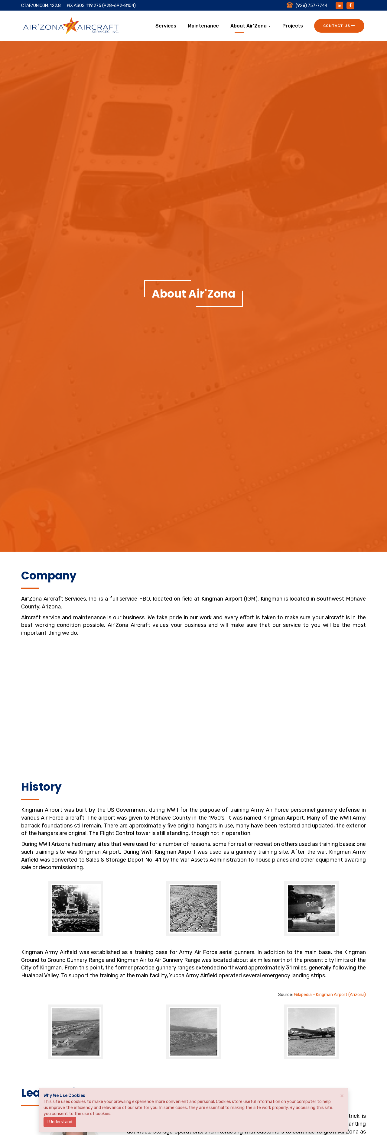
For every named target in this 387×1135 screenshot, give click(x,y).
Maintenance (203, 26)
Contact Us (339, 26)
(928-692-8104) (119, 5)
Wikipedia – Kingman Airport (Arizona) (329, 994)
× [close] (342, 1095)
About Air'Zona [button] (250, 26)
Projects (292, 26)
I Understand (59, 1121)
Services (165, 26)
